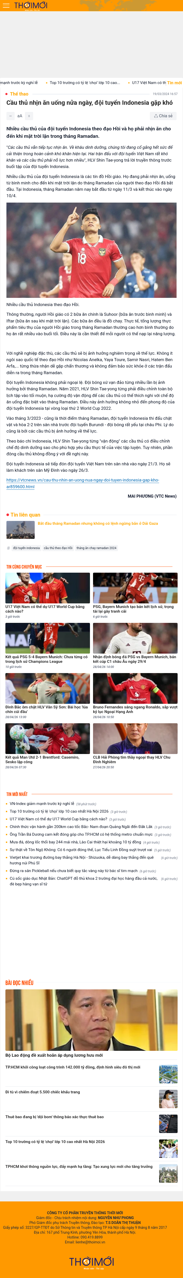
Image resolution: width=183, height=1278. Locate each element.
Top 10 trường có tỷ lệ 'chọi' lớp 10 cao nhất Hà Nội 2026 (68, 811)
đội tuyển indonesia (26, 548)
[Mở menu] (6, 6)
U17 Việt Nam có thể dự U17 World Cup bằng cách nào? (68, 819)
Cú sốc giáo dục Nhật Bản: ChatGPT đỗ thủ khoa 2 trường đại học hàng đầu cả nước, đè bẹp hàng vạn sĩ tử (94, 881)
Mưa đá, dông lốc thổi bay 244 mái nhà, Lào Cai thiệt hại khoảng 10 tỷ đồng (85, 842)
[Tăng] (29, 116)
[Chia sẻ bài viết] (163, 116)
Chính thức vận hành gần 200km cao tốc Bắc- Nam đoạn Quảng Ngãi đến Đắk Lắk (90, 826)
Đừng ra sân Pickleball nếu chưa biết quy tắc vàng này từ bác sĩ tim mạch (83, 870)
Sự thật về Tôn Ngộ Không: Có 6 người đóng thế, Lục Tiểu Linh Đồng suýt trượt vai (90, 849)
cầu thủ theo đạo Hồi (58, 548)
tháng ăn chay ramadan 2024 (96, 548)
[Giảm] (10, 116)
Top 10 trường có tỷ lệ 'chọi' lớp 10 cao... (90, 82)
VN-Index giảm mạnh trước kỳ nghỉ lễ (53, 803)
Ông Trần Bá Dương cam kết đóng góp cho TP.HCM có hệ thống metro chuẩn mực (90, 834)
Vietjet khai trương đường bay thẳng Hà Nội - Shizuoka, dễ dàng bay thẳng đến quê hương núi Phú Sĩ (94, 860)
